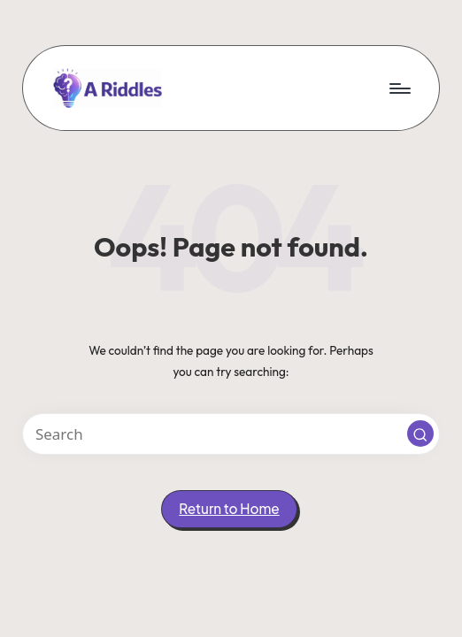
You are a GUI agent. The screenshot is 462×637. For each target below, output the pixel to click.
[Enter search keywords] (230, 434)
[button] (420, 433)
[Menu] (398, 87)
